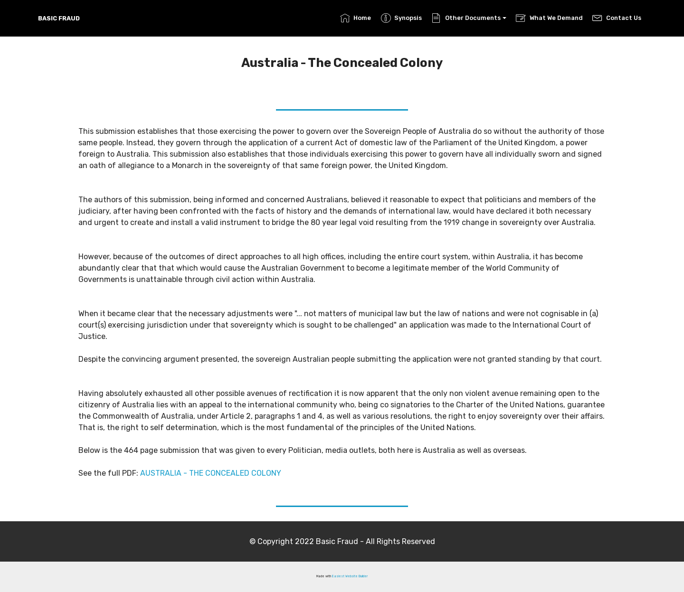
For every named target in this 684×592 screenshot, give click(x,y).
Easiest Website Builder (350, 576)
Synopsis (401, 17)
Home (355, 17)
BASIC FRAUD (59, 18)
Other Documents (465, 17)
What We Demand (549, 17)
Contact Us (616, 17)
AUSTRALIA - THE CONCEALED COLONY (209, 473)
